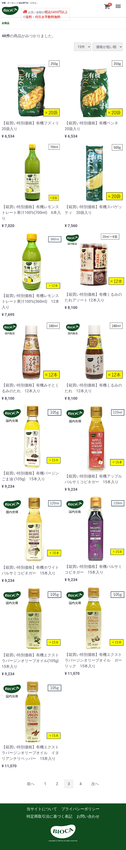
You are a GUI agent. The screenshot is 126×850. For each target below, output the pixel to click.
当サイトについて (42, 809)
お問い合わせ (88, 816)
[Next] (95, 783)
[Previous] (30, 783)
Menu (118, 4)
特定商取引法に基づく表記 (49, 816)
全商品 (5, 23)
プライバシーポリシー (80, 809)
